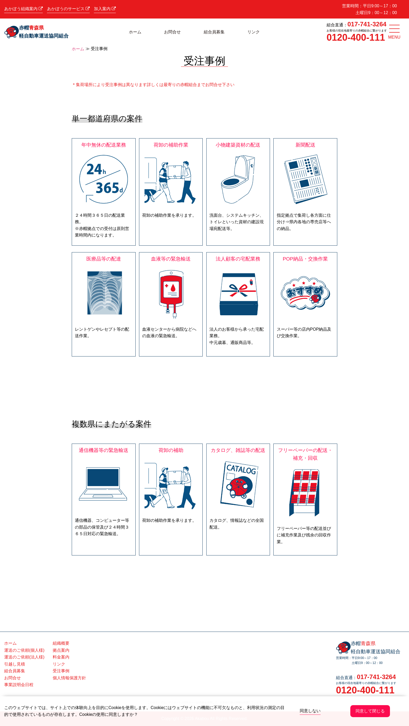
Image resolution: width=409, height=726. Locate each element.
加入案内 (105, 9)
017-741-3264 (366, 24)
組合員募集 (214, 32)
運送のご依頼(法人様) (24, 657)
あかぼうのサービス (68, 9)
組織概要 (61, 643)
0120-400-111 (356, 37)
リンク (253, 32)
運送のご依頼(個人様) (24, 650)
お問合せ (172, 32)
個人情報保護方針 (69, 678)
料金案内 (61, 657)
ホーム (135, 32)
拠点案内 (61, 650)
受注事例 (61, 671)
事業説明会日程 (18, 684)
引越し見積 (14, 664)
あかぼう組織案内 (23, 9)
